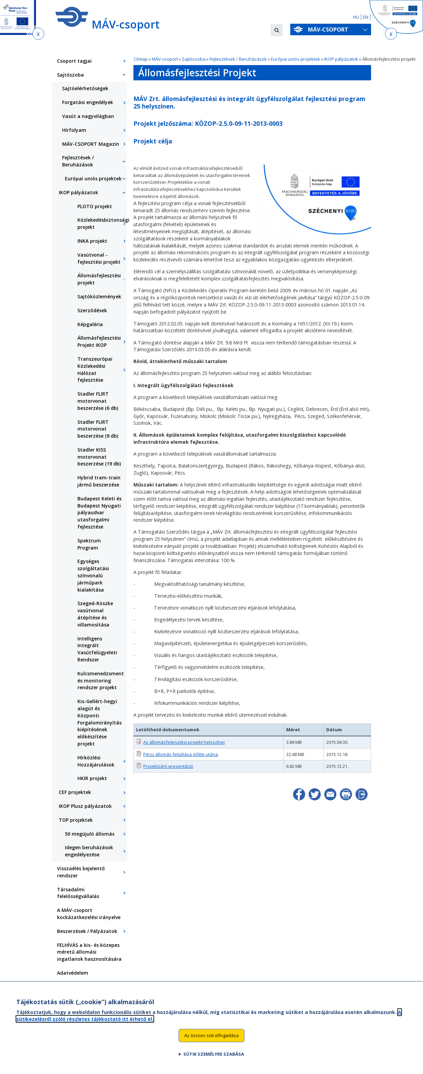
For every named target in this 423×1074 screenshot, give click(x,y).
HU (356, 17)
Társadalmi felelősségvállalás (78, 893)
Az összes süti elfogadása (211, 1039)
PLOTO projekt (94, 206)
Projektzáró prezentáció (168, 766)
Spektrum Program (89, 544)
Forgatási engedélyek (87, 102)
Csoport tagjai (74, 61)
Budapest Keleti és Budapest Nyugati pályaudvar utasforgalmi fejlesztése (99, 512)
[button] (277, 30)
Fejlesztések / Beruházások (238, 59)
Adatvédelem (72, 973)
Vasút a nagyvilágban (88, 116)
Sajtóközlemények (99, 296)
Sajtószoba (193, 59)
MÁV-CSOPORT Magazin (90, 144)
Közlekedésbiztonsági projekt (102, 223)
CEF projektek (75, 792)
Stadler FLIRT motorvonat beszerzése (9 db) (97, 429)
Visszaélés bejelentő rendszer (81, 872)
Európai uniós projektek (296, 59)
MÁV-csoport (329, 29)
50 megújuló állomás (89, 834)
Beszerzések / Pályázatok (87, 931)
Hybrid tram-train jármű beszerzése (99, 481)
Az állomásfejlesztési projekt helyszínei (184, 742)
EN (365, 17)
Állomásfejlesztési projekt (99, 279)
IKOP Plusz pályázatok (85, 806)
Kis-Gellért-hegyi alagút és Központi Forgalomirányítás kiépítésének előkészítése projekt (99, 722)
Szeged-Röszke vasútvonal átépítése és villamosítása (95, 614)
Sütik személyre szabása (213, 1058)
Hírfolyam (74, 130)
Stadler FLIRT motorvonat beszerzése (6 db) (97, 401)
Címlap (141, 59)
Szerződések (92, 310)
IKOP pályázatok (341, 59)
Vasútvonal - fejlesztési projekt (99, 258)
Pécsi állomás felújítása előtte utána (180, 754)
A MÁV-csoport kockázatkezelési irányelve (89, 913)
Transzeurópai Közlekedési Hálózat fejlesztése (94, 369)
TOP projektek (76, 820)
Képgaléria (90, 324)
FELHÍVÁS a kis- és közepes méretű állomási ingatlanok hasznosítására (89, 952)
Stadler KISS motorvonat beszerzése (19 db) (99, 456)
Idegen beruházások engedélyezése (89, 851)
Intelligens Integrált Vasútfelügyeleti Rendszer (97, 649)
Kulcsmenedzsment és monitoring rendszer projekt (100, 680)
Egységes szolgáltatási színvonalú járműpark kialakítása (93, 575)
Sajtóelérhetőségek (85, 88)
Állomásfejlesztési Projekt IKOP (99, 341)
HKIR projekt (92, 778)
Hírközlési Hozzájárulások (95, 761)
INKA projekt (92, 241)
